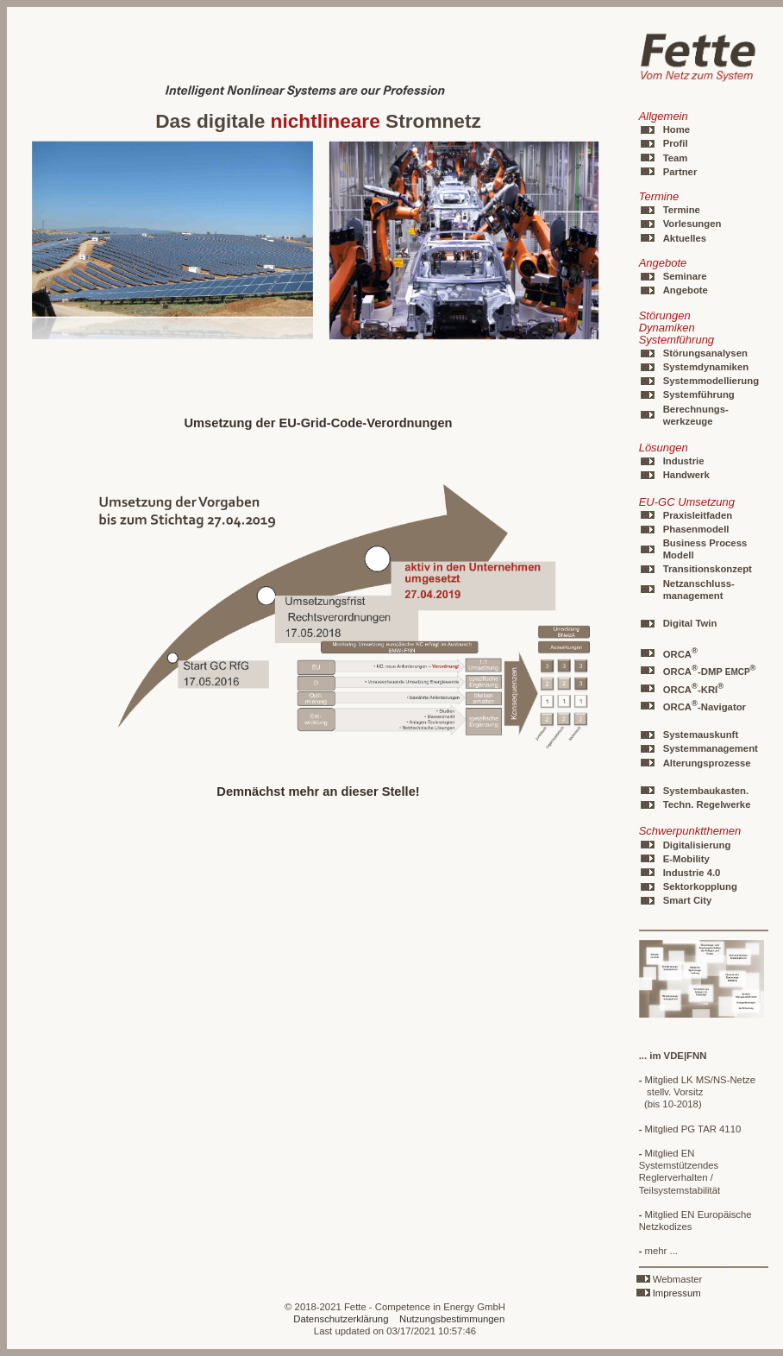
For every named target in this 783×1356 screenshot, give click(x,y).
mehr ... (658, 1251)
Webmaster (678, 1279)
